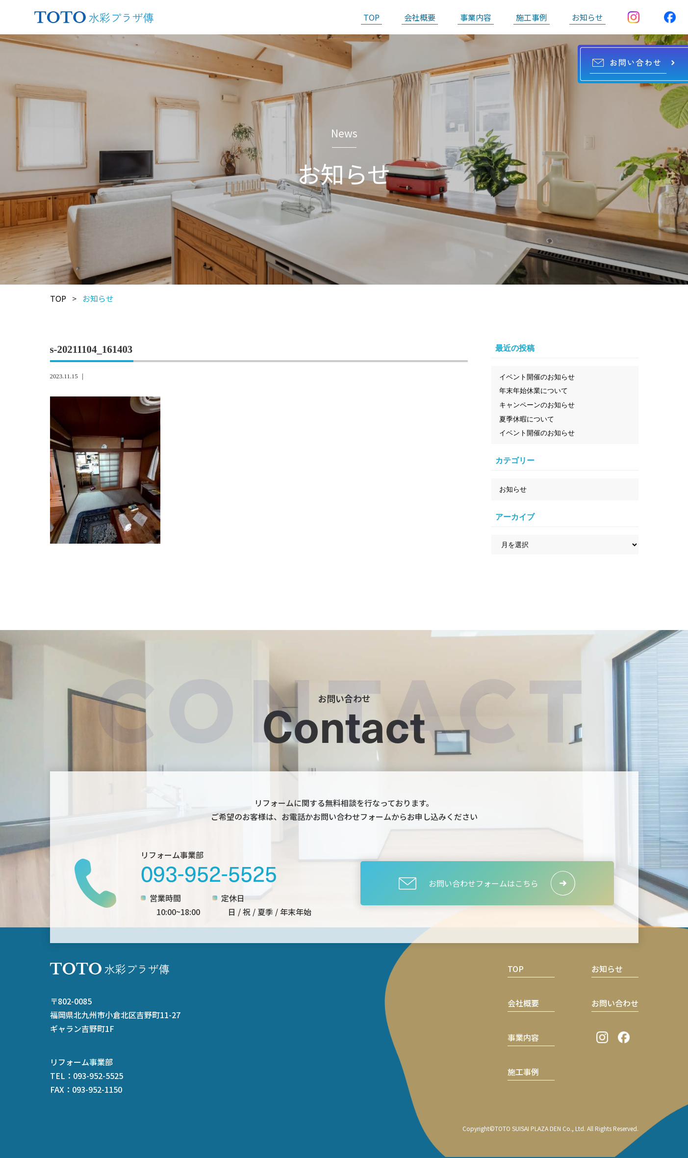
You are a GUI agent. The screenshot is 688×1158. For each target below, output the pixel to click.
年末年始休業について (533, 391)
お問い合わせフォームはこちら (468, 883)
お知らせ (587, 17)
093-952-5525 (209, 873)
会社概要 (419, 17)
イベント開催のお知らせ (537, 377)
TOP (371, 17)
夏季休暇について (526, 419)
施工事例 (531, 17)
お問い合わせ (614, 1003)
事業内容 (475, 17)
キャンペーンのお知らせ (537, 405)
